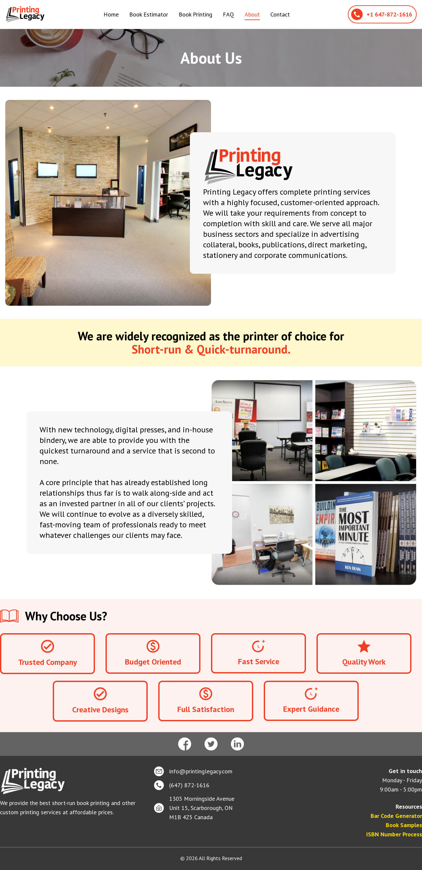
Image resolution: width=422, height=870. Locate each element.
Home (111, 14)
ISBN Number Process (394, 834)
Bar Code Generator (396, 816)
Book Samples (404, 825)
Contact (280, 14)
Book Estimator (148, 14)
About (252, 14)
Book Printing (195, 14)
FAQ (228, 14)
